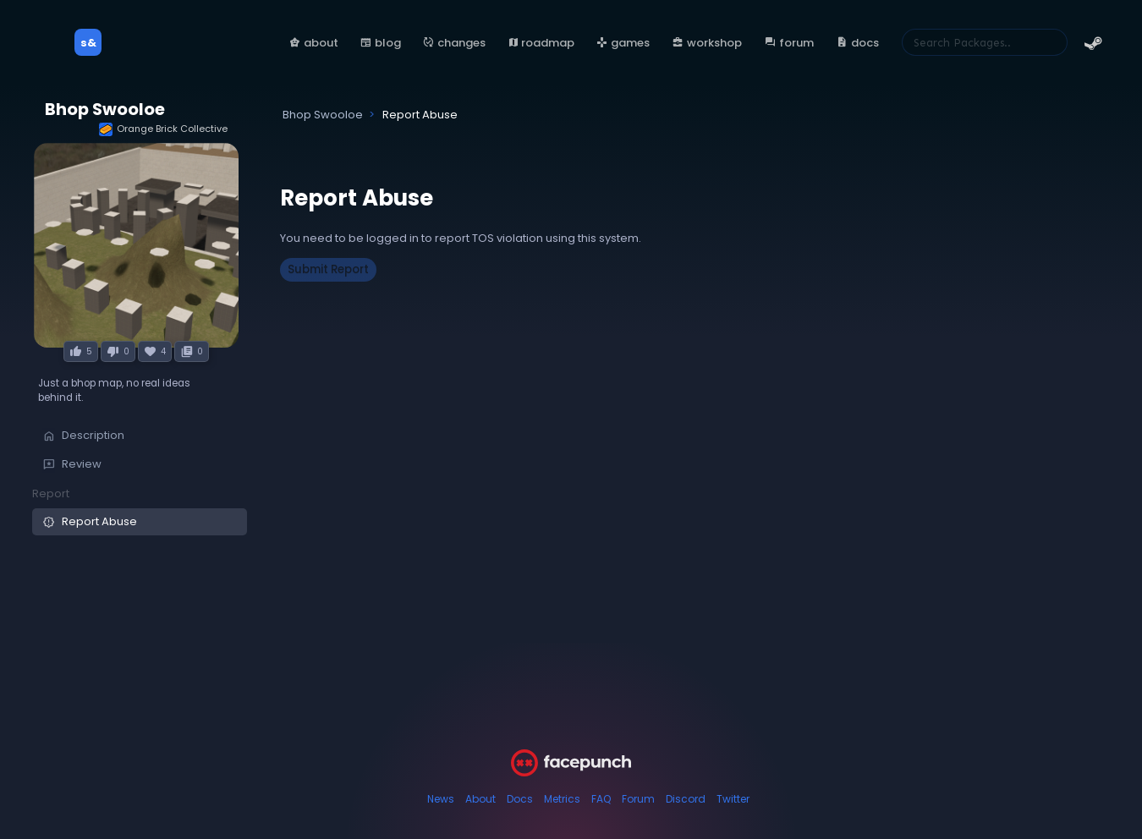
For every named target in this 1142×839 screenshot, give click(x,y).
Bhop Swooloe (105, 109)
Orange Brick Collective (163, 129)
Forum (638, 799)
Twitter (732, 799)
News (440, 799)
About (480, 799)
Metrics (562, 799)
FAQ (601, 799)
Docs (520, 799)
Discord (686, 799)
